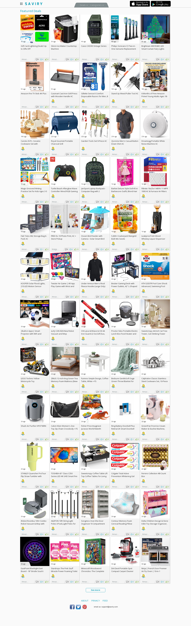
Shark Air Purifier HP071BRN (33, 426)
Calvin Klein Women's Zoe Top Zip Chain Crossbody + (64, 427)
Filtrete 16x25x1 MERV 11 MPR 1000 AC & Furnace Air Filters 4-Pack (154, 191)
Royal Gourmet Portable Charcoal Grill (62, 142)
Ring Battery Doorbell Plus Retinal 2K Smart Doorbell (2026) (123, 429)
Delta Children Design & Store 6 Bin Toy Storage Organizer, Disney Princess (154, 524)
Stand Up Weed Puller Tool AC (124, 93)
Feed (105, 600)
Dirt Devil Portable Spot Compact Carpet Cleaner (122, 570)
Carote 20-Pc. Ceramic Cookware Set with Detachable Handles (30, 144)
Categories (96, 5)
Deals (83, 5)
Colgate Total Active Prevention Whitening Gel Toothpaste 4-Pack (122, 476)
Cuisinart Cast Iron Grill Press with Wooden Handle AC (64, 95)
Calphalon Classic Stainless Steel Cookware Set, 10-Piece (154, 380)
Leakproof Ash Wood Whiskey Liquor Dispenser (153, 237)
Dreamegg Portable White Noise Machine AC (153, 142)
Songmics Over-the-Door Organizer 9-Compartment (93, 522)
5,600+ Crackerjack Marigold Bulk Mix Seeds (123, 237)
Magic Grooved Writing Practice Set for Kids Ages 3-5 (34, 190)
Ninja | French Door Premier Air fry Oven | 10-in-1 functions (154, 571)
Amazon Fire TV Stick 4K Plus (33, 93)
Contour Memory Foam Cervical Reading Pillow (121, 522)
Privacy (95, 600)
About (84, 600)
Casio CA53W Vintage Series (94, 46)
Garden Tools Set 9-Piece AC (94, 141)
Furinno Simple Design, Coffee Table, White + (94, 380)
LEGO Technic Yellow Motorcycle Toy (30, 380)
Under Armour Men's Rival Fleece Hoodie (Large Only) (93, 285)
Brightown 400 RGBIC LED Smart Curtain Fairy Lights (152, 47)
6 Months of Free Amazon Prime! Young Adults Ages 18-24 (154, 96)
